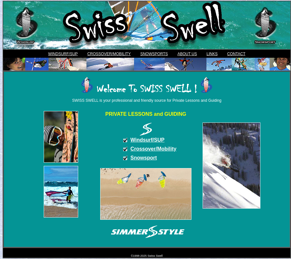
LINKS (212, 54)
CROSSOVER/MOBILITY (109, 54)
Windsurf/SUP (148, 140)
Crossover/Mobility (153, 149)
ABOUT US (187, 54)
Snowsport (144, 157)
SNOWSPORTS (154, 54)
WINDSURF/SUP (63, 54)
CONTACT (236, 54)
